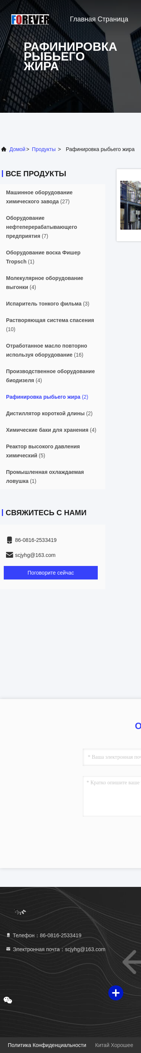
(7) (41, 227)
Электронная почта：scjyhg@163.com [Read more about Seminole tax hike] (55, 949)
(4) (44, 282)
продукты (44, 149)
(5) (43, 450)
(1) (43, 257)
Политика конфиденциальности (47, 1045)
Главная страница (99, 19)
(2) (47, 397)
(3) (47, 304)
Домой (17, 149)
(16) (46, 350)
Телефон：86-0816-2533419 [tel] (43, 935)
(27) (39, 196)
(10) (50, 324)
